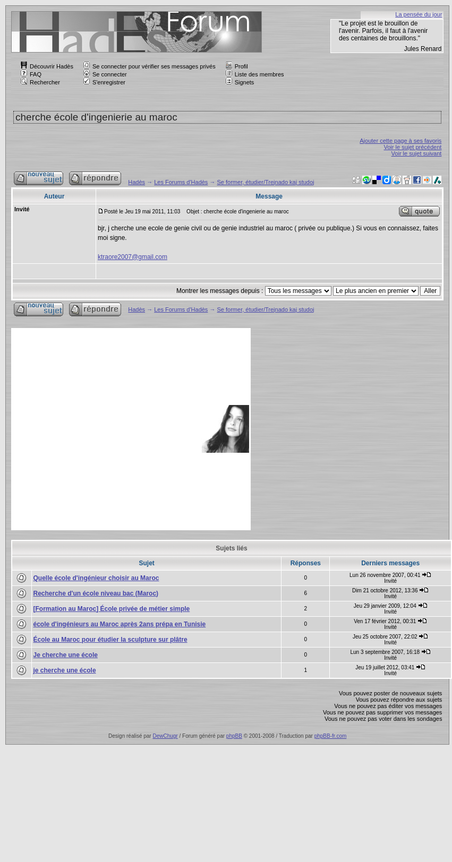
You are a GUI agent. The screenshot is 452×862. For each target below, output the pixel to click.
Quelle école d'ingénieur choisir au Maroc (96, 578)
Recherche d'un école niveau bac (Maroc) (96, 593)
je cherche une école (64, 670)
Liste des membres (255, 74)
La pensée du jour (418, 14)
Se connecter (105, 74)
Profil (237, 66)
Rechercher (40, 82)
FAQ (31, 74)
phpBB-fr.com (330, 736)
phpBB (234, 736)
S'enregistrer (104, 82)
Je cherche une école (65, 655)
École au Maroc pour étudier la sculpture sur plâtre (110, 639)
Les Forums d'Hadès (181, 182)
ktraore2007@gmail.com (132, 257)
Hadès (136, 182)
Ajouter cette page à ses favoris (400, 140)
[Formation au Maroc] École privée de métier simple (111, 609)
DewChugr (164, 736)
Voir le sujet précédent (413, 147)
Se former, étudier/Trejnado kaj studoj (265, 182)
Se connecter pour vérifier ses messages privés (149, 66)
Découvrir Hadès (47, 66)
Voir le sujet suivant (416, 153)
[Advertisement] (99, 429)
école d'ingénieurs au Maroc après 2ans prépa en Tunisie (119, 624)
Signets (240, 82)
